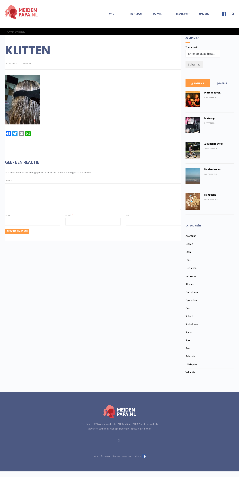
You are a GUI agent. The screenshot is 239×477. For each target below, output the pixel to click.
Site (127, 221)
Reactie (9, 186)
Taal (188, 353)
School (189, 321)
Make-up (209, 123)
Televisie (190, 361)
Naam (8, 221)
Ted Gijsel (21, 37)
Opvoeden (191, 305)
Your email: (192, 52)
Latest (222, 89)
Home (110, 14)
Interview (191, 281)
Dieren (189, 249)
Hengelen (210, 200)
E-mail (69, 221)
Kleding (190, 289)
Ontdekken (192, 297)
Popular (197, 89)
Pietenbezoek (212, 98)
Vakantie (190, 377)
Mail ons (204, 14)
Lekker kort (183, 14)
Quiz (188, 313)
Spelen (189, 337)
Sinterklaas (192, 329)
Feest (189, 265)
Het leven (191, 273)
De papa (157, 14)
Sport (189, 345)
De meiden (136, 14)
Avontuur (191, 241)
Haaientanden (212, 174)
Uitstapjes (191, 369)
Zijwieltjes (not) (213, 149)
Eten (188, 257)
